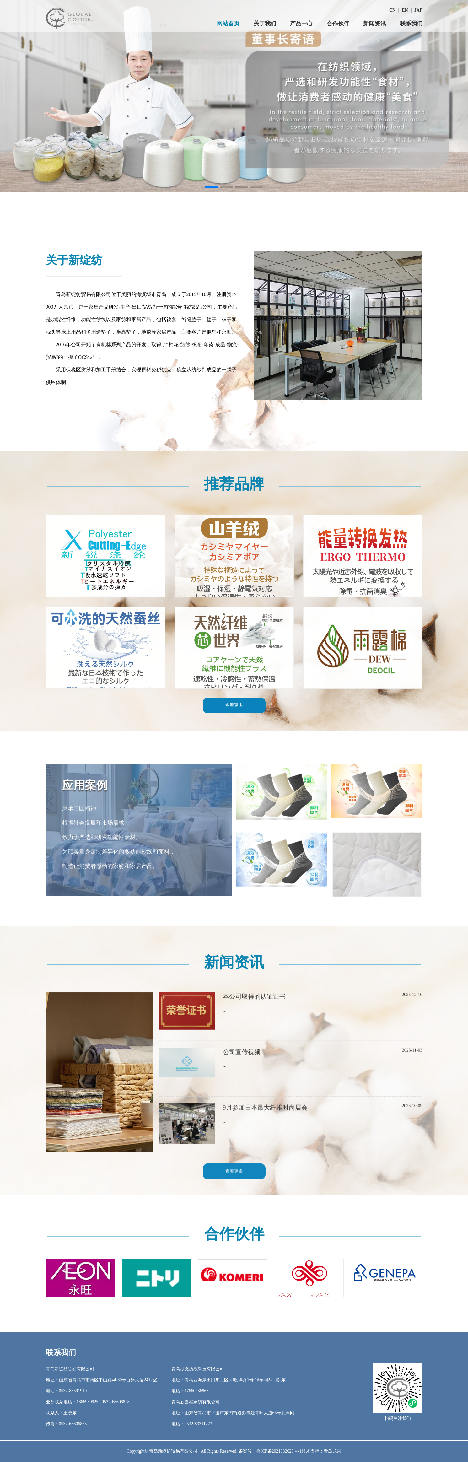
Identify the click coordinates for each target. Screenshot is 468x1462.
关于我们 (265, 23)
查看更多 (234, 1175)
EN (405, 10)
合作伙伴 (338, 23)
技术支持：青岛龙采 (321, 1451)
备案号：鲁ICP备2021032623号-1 (270, 1451)
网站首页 (228, 23)
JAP (418, 10)
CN (392, 10)
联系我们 (411, 23)
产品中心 (301, 23)
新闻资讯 (374, 23)
